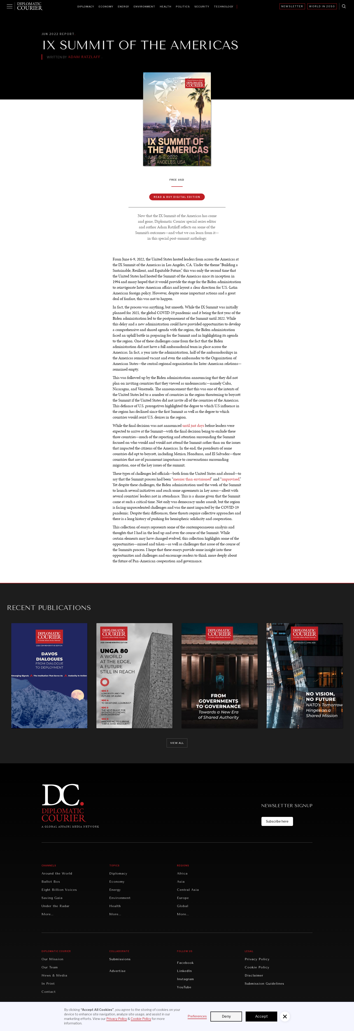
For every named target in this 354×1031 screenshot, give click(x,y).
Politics (183, 6)
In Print (48, 984)
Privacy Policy (257, 959)
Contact (49, 992)
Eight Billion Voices (59, 890)
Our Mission (52, 959)
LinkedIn (184, 971)
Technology (223, 6)
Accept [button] (261, 1016)
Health (165, 6)
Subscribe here (277, 821)
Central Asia (188, 890)
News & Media (54, 975)
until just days (193, 425)
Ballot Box (51, 882)
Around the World (57, 873)
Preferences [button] (197, 1016)
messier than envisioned (192, 479)
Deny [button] (226, 1016)
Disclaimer (254, 975)
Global (182, 906)
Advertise (117, 971)
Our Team (50, 967)
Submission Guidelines (264, 984)
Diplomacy (85, 6)
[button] (285, 1017)
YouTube (184, 987)
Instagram (185, 979)
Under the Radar (56, 906)
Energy (123, 6)
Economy (106, 6)
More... (48, 914)
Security (201, 6)
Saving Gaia (52, 898)
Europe (183, 898)
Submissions (120, 959)
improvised (230, 479)
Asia (181, 882)
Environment (144, 6)
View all (177, 743)
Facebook (185, 963)
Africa (182, 873)
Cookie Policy (257, 967)
